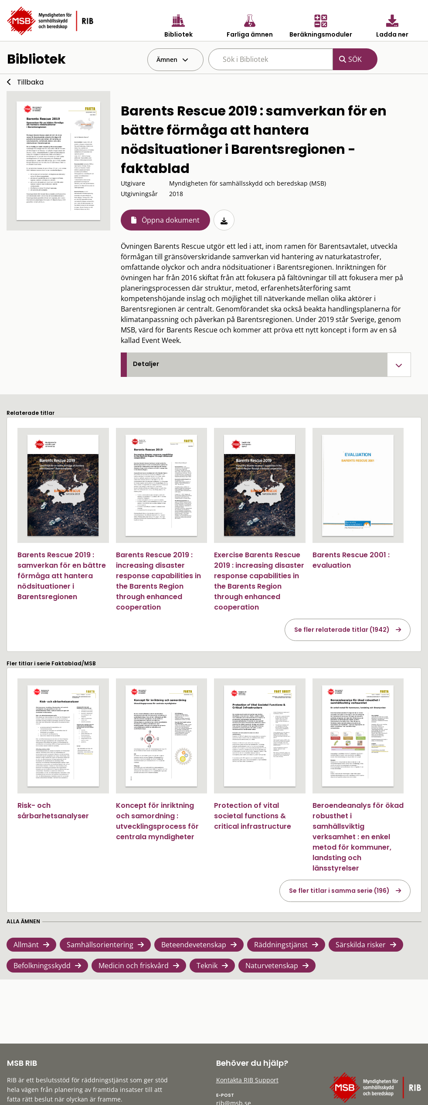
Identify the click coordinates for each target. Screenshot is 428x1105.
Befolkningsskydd (42, 965)
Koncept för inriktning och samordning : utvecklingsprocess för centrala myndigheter (157, 821)
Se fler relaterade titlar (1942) (342, 629)
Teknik (207, 965)
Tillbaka (30, 82)
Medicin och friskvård (134, 965)
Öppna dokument (171, 220)
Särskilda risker (361, 944)
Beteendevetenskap (193, 944)
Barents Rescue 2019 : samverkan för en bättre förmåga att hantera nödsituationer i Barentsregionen (61, 576)
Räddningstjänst (281, 944)
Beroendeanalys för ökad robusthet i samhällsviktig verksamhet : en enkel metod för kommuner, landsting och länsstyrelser (358, 836)
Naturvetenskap (271, 965)
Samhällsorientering (100, 944)
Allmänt (26, 944)
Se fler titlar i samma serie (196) (339, 890)
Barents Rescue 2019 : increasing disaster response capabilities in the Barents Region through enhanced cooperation (158, 581)
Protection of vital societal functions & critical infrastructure (252, 815)
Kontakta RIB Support (247, 1080)
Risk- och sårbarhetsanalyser (53, 810)
